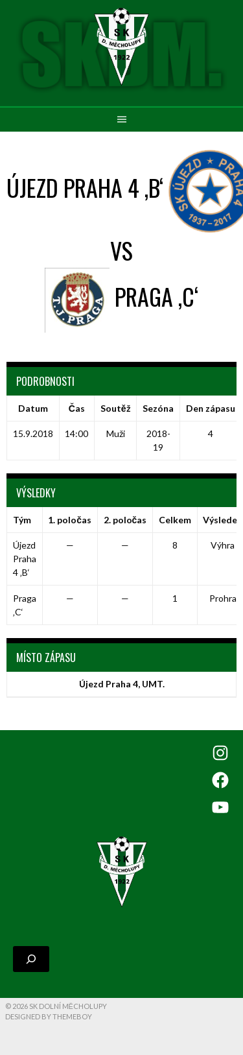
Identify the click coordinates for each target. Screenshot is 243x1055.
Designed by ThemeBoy (48, 1016)
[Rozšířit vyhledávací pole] (31, 959)
